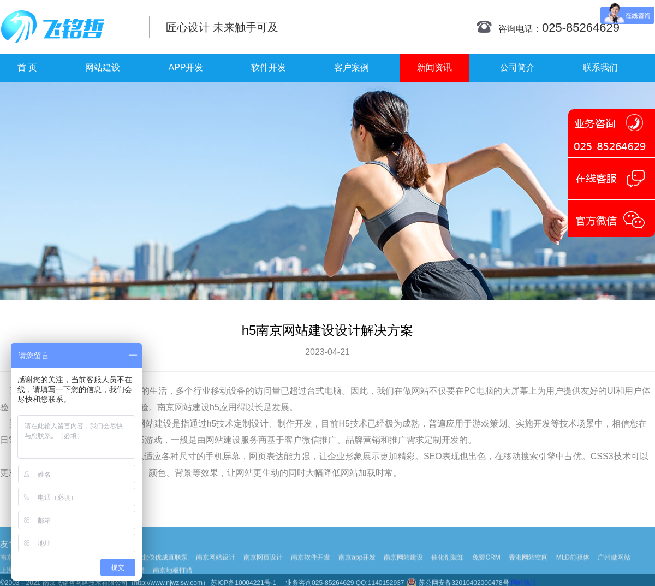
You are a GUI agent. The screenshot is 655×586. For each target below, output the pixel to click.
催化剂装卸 (447, 569)
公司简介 (517, 67)
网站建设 (102, 67)
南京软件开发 (310, 569)
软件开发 (268, 67)
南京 (166, 407)
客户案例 (351, 67)
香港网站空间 (528, 569)
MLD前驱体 (573, 569)
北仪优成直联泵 (165, 569)
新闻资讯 (434, 67)
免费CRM (486, 569)
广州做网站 (614, 569)
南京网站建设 (403, 569)
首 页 (27, 67)
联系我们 (600, 67)
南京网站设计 (215, 569)
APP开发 (185, 67)
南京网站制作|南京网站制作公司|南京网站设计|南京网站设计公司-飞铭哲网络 (67, 27)
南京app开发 (357, 569)
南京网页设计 (263, 569)
